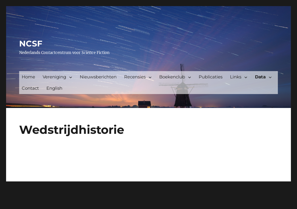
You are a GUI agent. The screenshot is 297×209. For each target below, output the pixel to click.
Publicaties (210, 77)
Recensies (135, 77)
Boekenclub (172, 77)
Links (235, 77)
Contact (30, 88)
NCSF (30, 43)
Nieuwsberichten (98, 77)
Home (28, 77)
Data (260, 77)
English (54, 88)
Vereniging (54, 77)
